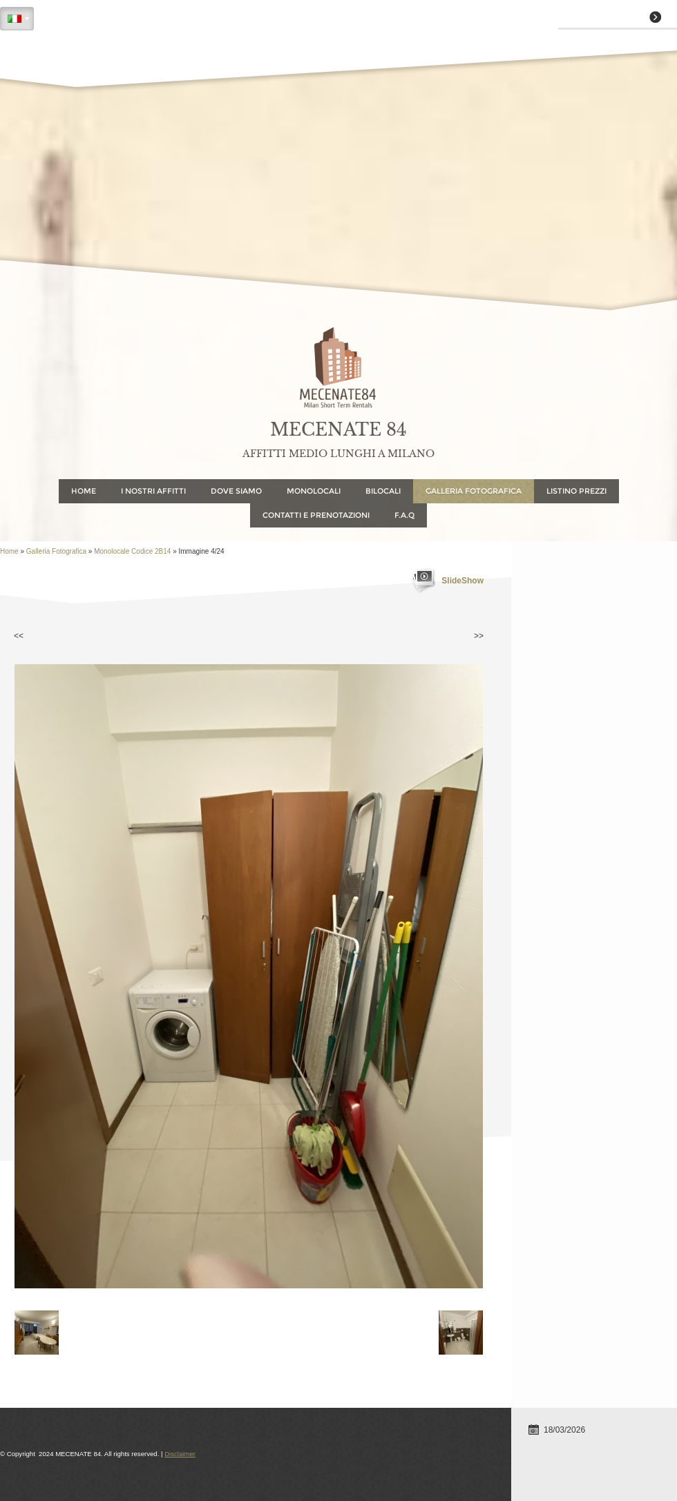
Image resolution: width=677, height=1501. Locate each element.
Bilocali (383, 491)
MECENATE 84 (338, 429)
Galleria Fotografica (474, 491)
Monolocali (314, 491)
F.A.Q (404, 515)
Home (83, 491)
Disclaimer (180, 1454)
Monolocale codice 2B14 (132, 551)
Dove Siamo (236, 491)
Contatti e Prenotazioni (316, 515)
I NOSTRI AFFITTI (153, 491)
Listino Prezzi (576, 491)
